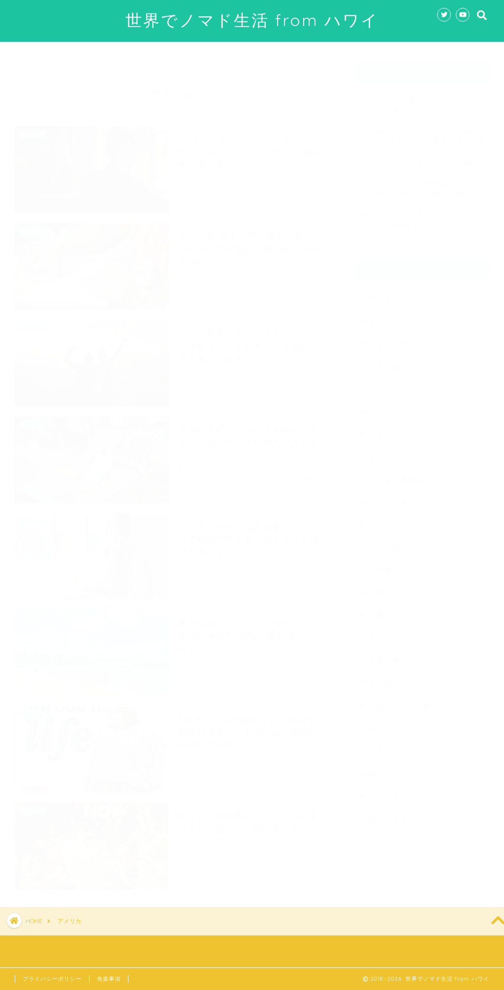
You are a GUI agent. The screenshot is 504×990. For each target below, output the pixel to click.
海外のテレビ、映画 (404, 701)
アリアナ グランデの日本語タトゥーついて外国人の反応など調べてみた (421, 184)
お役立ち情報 (392, 339)
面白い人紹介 (392, 814)
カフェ (380, 384)
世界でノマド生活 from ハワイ (252, 20)
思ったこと (388, 633)
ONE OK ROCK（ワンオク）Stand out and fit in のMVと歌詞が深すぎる (421, 131)
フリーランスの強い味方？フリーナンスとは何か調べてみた (420, 100)
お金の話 (384, 362)
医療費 (380, 565)
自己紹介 (384, 723)
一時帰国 (384, 543)
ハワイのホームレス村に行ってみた (416, 157)
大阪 (376, 610)
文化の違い (388, 656)
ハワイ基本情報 (396, 475)
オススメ (384, 316)
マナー (380, 520)
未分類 (380, 678)
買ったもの (388, 791)
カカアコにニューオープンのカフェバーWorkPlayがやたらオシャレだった (420, 215)
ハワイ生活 (388, 497)
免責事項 (109, 978)
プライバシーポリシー (52, 978)
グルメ (380, 407)
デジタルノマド (396, 452)
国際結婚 (384, 588)
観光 (376, 769)
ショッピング (392, 430)
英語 (376, 746)
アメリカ (384, 294)
